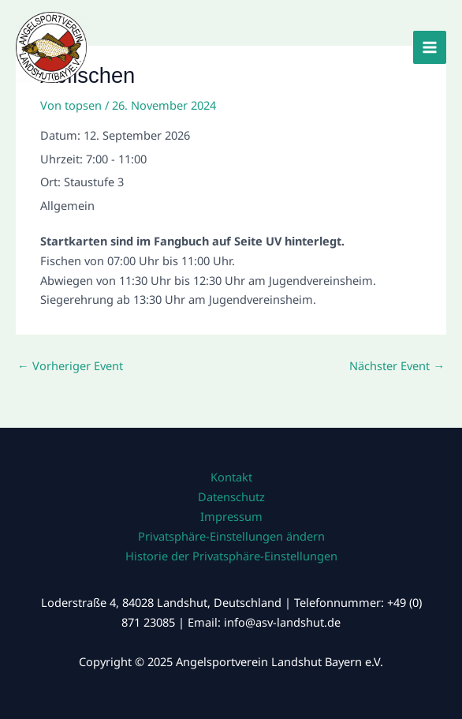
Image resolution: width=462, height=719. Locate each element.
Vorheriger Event (70, 365)
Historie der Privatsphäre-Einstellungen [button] (231, 556)
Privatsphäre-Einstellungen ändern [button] (231, 536)
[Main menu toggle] (429, 47)
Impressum (231, 516)
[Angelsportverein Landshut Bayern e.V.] (51, 47)
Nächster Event (397, 365)
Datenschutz (231, 496)
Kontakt (231, 477)
